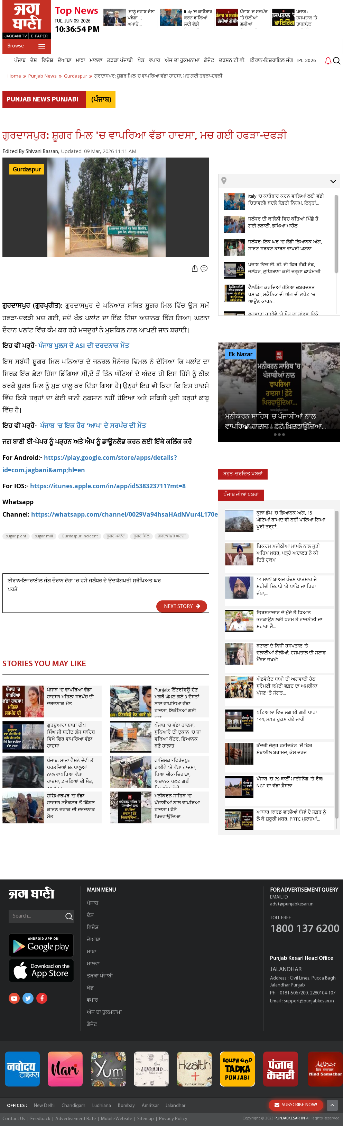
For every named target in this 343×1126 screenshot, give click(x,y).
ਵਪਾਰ (154, 60)
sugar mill (44, 536)
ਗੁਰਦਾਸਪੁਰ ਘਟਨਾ (172, 536)
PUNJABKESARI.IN (290, 1118)
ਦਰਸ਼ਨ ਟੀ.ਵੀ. (232, 60)
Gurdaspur (27, 170)
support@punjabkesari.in (309, 1001)
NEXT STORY (182, 606)
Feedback (40, 1118)
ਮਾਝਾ (80, 60)
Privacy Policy (173, 1118)
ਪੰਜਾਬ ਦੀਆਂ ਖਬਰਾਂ (241, 495)
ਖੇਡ (141, 60)
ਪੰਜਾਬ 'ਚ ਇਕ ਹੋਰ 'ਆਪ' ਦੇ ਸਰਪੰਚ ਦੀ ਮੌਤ (93, 426)
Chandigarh (73, 1105)
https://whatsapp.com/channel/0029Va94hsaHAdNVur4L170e (124, 515)
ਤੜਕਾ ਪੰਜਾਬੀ (120, 60)
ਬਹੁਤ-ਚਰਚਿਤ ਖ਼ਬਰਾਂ (242, 474)
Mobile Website (116, 1118)
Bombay (126, 1105)
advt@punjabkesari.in (292, 904)
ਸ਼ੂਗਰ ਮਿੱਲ (141, 536)
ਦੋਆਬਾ (64, 60)
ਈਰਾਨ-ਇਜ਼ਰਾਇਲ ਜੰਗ (271, 60)
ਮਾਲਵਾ (96, 60)
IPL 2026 (306, 60)
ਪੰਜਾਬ (20, 60)
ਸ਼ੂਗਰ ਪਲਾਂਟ (115, 536)
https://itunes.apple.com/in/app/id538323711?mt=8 (108, 487)
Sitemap (145, 1118)
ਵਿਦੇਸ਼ (47, 60)
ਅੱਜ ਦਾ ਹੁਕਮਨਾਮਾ (182, 60)
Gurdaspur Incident (80, 536)
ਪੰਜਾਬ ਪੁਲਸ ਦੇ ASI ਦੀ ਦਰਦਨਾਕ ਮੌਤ (83, 346)
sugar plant (16, 536)
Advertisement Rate (75, 1118)
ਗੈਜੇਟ (209, 60)
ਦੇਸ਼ (33, 60)
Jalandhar (175, 1105)
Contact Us (13, 1118)
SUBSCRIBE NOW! (296, 1105)
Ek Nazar (240, 354)
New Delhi (44, 1105)
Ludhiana (101, 1105)
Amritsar (150, 1105)
